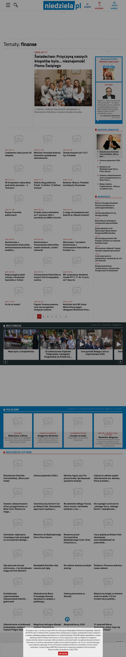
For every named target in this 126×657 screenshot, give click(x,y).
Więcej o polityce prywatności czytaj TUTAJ (63, 649)
